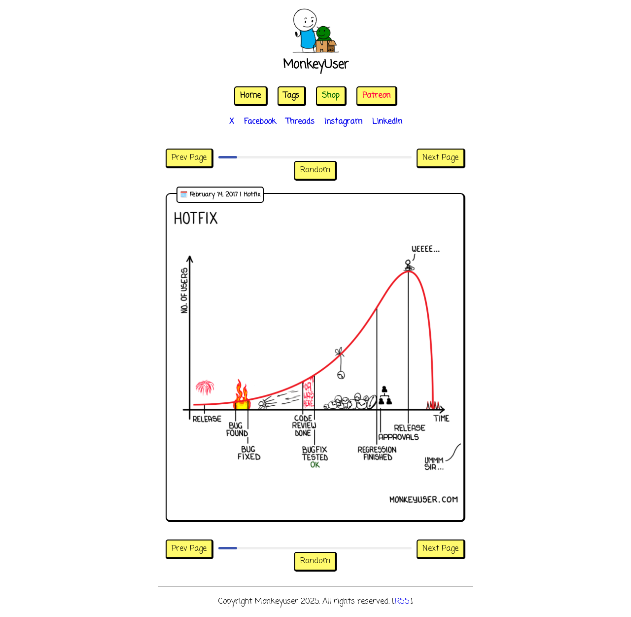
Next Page (440, 158)
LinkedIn (387, 122)
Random (315, 170)
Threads (300, 122)
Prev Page (189, 158)
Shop (331, 96)
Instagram (343, 122)
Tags (291, 96)
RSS (402, 602)
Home (250, 96)
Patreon (376, 96)
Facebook (260, 122)
